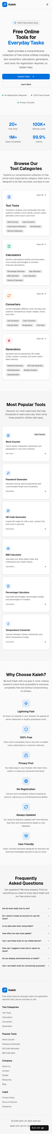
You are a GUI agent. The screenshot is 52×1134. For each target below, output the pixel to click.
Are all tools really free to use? (26, 908)
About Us (6, 1066)
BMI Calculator (8, 1053)
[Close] (46, 1128)
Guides (5, 1075)
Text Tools (12, 205)
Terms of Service (9, 1102)
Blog (4, 1084)
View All (41, 195)
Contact (5, 1071)
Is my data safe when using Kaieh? (26, 926)
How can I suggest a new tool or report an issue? (26, 949)
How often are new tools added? (26, 933)
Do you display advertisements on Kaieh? (26, 958)
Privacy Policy (8, 1097)
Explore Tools (26, 76)
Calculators (13, 255)
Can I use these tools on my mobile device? (26, 941)
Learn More (26, 84)
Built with (38, 1128)
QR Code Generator (10, 1048)
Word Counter (8, 1039)
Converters (13, 304)
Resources (7, 1079)
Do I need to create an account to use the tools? (26, 917)
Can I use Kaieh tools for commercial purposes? (26, 966)
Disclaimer (7, 1106)
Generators (13, 349)
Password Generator (11, 1044)
